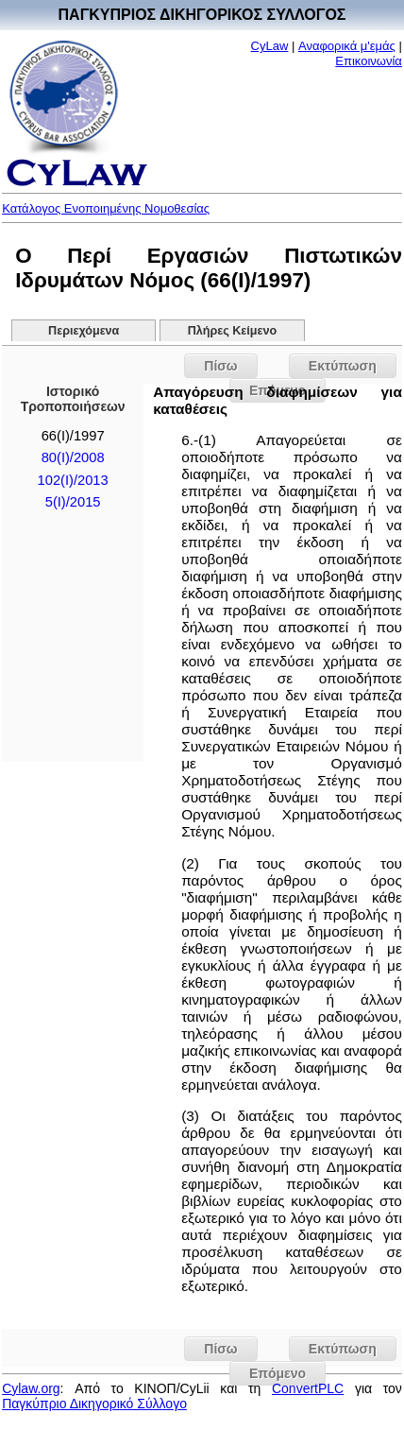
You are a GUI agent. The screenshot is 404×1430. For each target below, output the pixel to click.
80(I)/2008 (73, 457)
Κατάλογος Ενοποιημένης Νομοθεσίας (106, 208)
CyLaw (270, 46)
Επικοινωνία (368, 61)
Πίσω (220, 365)
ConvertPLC (308, 1388)
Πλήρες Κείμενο (233, 330)
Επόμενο (277, 1373)
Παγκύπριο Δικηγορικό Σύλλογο (94, 1403)
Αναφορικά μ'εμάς (347, 46)
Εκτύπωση (343, 365)
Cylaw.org (30, 1388)
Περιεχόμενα (83, 330)
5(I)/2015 (73, 501)
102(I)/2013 (73, 480)
